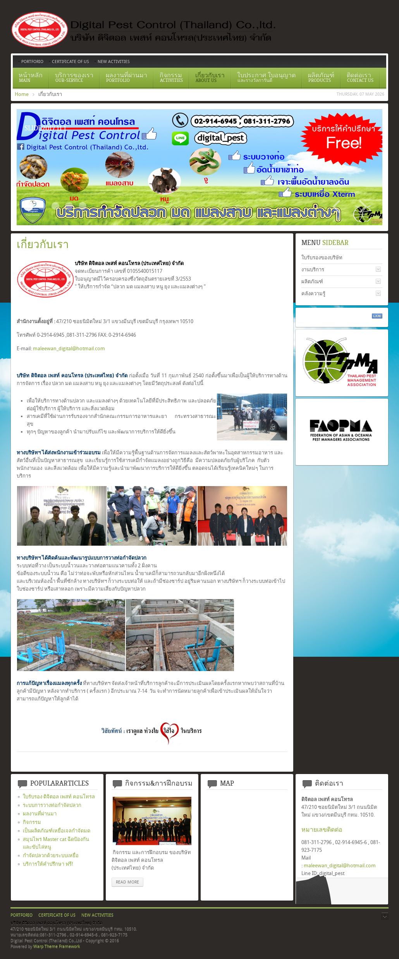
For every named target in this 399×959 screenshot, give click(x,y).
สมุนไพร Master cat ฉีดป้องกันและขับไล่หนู (56, 843)
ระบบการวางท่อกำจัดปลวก (52, 805)
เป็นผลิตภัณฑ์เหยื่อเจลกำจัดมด (56, 831)
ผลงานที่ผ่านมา (40, 814)
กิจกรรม (32, 822)
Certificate (42, 206)
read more (127, 882)
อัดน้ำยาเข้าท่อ (82, 206)
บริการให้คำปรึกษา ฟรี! (48, 864)
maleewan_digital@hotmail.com (69, 348)
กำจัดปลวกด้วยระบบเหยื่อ (51, 855)
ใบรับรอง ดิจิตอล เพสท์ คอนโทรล (59, 797)
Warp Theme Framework (56, 946)
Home (22, 94)
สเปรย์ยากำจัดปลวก (69, 206)
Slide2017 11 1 (28, 206)
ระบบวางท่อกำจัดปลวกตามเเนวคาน (55, 206)
